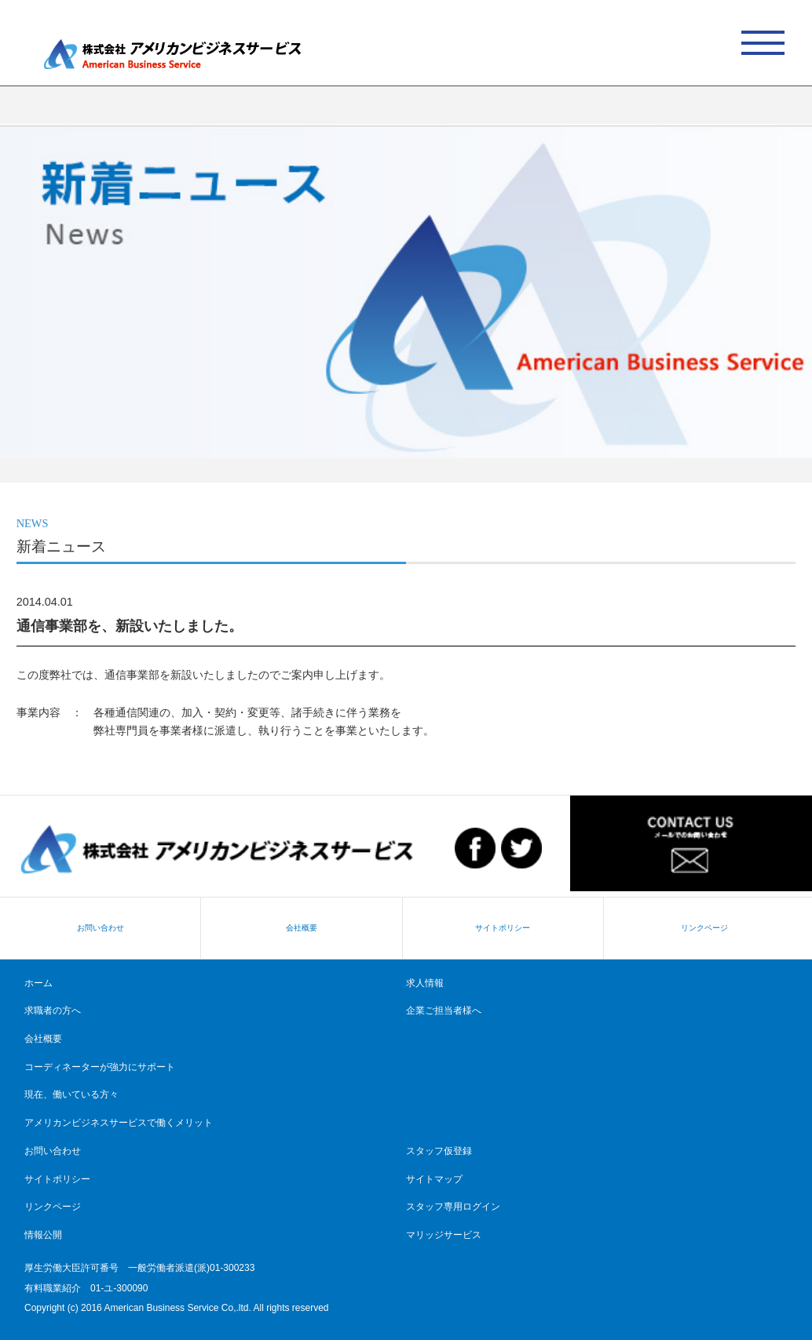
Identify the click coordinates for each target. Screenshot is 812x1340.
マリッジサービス (443, 1234)
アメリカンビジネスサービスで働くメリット (118, 1122)
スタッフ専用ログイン (453, 1206)
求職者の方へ (52, 1010)
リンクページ (704, 927)
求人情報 (425, 983)
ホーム (38, 983)
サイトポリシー (502, 927)
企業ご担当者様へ (443, 1010)
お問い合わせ (100, 927)
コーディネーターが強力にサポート (99, 1066)
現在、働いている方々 (71, 1094)
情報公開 (43, 1234)
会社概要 (301, 927)
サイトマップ (434, 1179)
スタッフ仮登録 (439, 1150)
